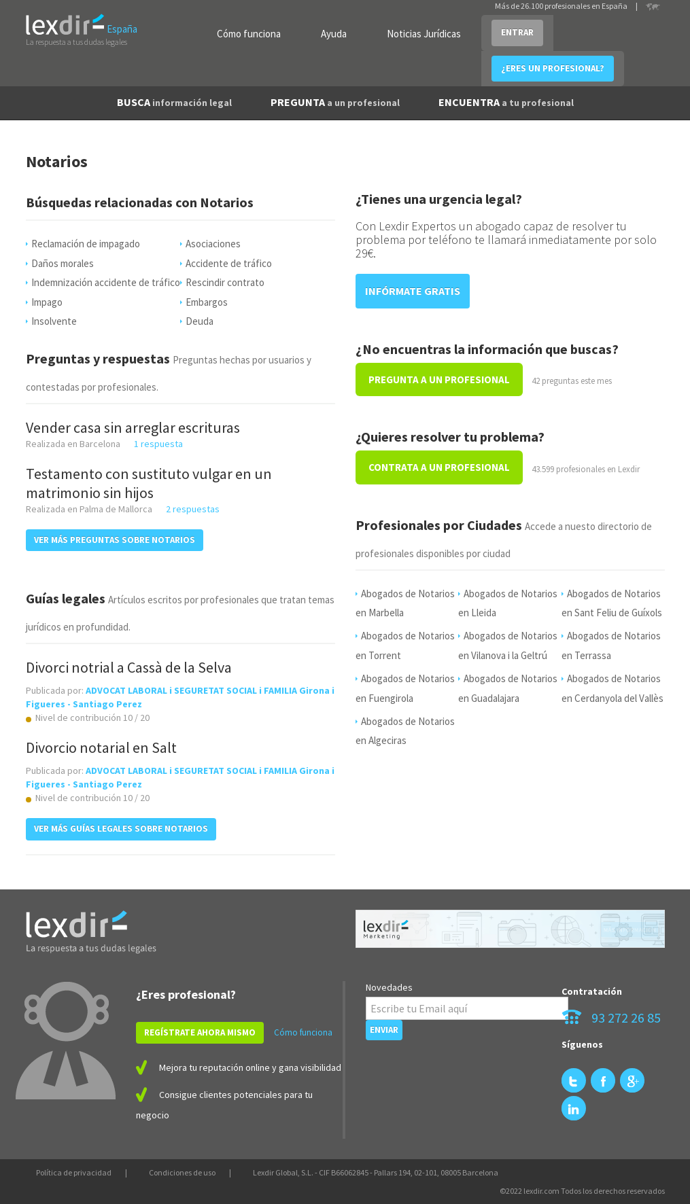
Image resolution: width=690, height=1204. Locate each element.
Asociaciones (213, 243)
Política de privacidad (73, 1172)
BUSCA (174, 102)
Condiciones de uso (182, 1172)
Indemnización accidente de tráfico (105, 282)
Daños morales (62, 263)
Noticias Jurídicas (424, 33)
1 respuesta (158, 444)
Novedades (389, 987)
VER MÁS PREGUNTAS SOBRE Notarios (114, 540)
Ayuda (334, 33)
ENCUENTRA (506, 102)
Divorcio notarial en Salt (101, 747)
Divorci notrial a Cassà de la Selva (129, 667)
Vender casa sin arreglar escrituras (133, 427)
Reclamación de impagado (85, 243)
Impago (47, 302)
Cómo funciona (249, 33)
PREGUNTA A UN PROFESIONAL (439, 379)
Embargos (207, 302)
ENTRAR (517, 32)
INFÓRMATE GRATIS (412, 291)
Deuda (199, 321)
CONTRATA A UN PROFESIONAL (439, 467)
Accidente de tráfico (229, 263)
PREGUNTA (335, 102)
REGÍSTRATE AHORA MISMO (200, 1032)
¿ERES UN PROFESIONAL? (552, 68)
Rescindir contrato (225, 282)
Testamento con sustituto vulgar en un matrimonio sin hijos (149, 483)
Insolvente (54, 321)
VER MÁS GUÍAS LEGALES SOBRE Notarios (121, 828)
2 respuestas (193, 509)
